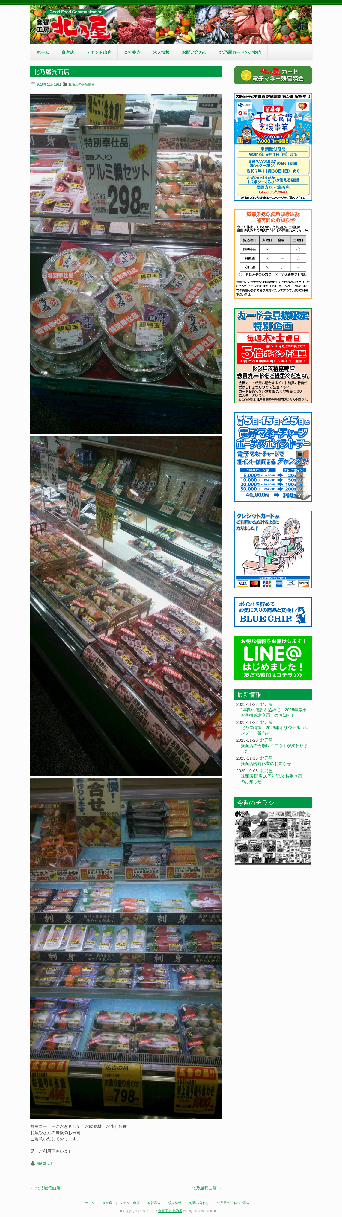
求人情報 (161, 52)
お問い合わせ (194, 52)
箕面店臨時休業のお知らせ (266, 763)
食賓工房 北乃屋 (75, 24)
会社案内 (132, 52)
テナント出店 (99, 52)
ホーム (43, 52)
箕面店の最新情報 (81, 84)
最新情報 (249, 694)
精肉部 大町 (45, 1163)
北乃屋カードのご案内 (240, 52)
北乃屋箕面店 (45, 1188)
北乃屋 (266, 704)
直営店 (67, 52)
